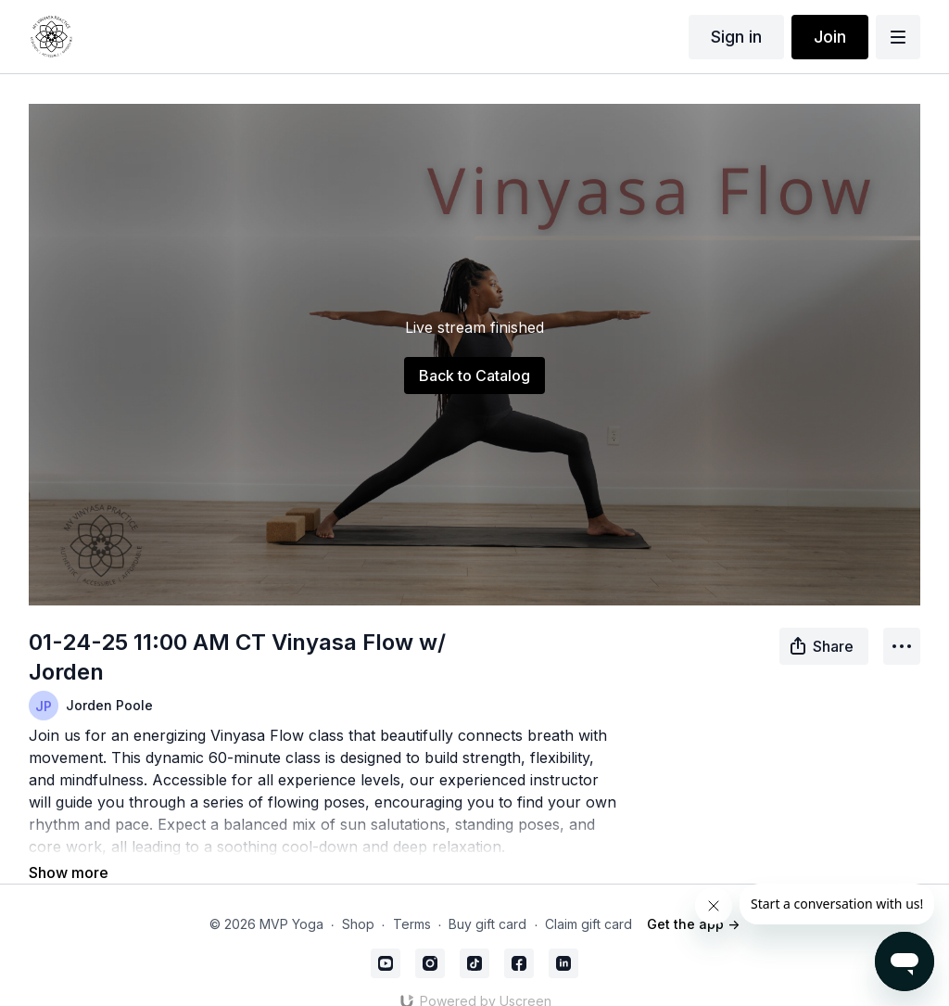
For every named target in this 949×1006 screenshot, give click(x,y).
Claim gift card (588, 898)
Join (830, 36)
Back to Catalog (474, 375)
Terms (412, 898)
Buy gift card (487, 898)
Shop (358, 898)
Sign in (736, 36)
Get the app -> (693, 898)
